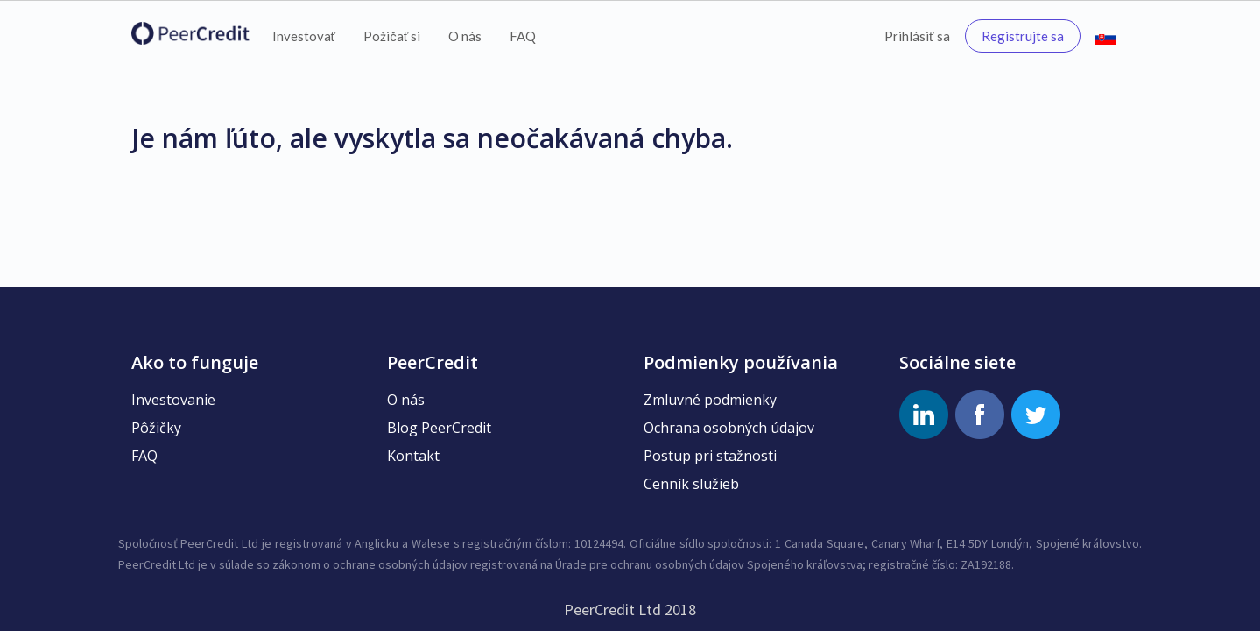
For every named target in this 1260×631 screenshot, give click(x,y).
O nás (465, 36)
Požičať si (391, 36)
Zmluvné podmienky (710, 399)
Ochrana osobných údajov (729, 427)
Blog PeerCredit (439, 427)
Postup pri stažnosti (710, 455)
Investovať (304, 36)
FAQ (523, 36)
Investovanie (173, 399)
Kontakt (413, 455)
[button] (1105, 36)
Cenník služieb (691, 483)
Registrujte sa (1023, 36)
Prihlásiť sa (917, 36)
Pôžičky (156, 427)
